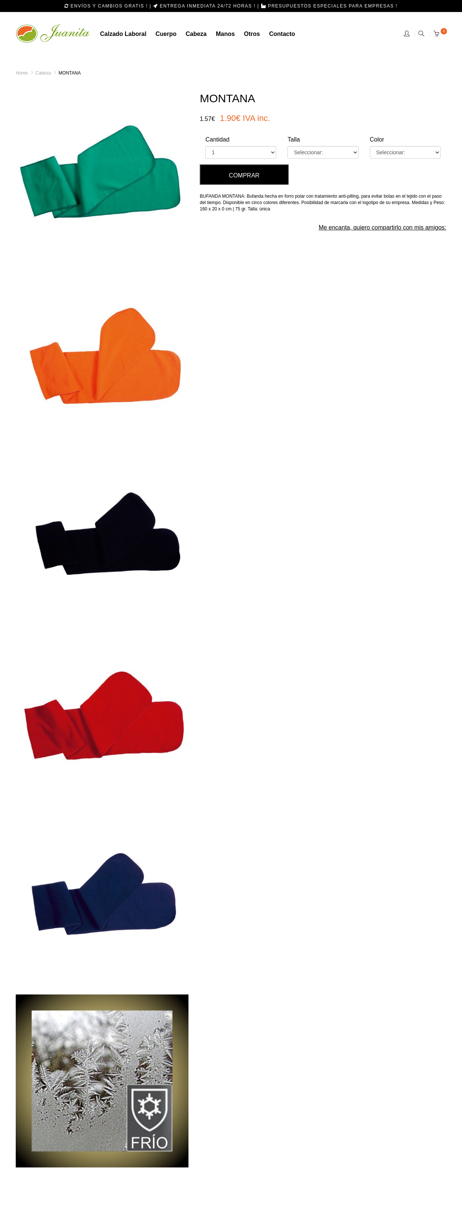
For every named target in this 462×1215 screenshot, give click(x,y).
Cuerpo (165, 34)
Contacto (282, 34)
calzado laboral (123, 34)
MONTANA (69, 73)
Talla (293, 139)
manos (225, 34)
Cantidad (217, 139)
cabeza (195, 34)
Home (22, 73)
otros (252, 34)
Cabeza (43, 73)
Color (377, 139)
